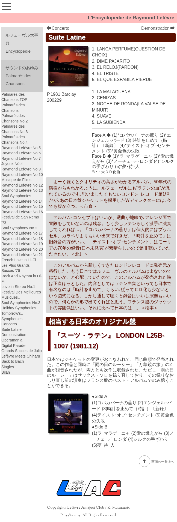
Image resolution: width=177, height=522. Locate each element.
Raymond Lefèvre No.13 (22, 190)
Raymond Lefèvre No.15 (22, 206)
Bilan (5, 372)
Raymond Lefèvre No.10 (22, 174)
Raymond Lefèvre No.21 (22, 255)
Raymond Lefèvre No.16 (22, 212)
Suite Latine (11, 329)
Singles (7, 367)
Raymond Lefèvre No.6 (21, 153)
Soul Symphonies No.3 (20, 303)
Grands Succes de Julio (21, 351)
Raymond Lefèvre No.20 (22, 249)
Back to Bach (12, 361)
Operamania (11, 340)
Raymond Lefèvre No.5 (21, 148)
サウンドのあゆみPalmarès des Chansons (21, 75)
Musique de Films (16, 180)
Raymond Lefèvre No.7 (21, 158)
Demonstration (158, 28)
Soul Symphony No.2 (19, 228)
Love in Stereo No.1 (18, 286)
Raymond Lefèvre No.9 (21, 169)
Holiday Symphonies (18, 308)
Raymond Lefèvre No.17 (22, 233)
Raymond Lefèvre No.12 (22, 185)
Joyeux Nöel (11, 163)
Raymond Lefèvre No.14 (22, 201)
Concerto (57, 28)
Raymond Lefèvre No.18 (22, 238)
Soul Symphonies (16, 196)
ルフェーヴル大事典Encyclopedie (21, 43)
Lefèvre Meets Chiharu (20, 356)
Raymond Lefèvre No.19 (22, 244)
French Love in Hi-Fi (18, 260)
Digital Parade (13, 345)
